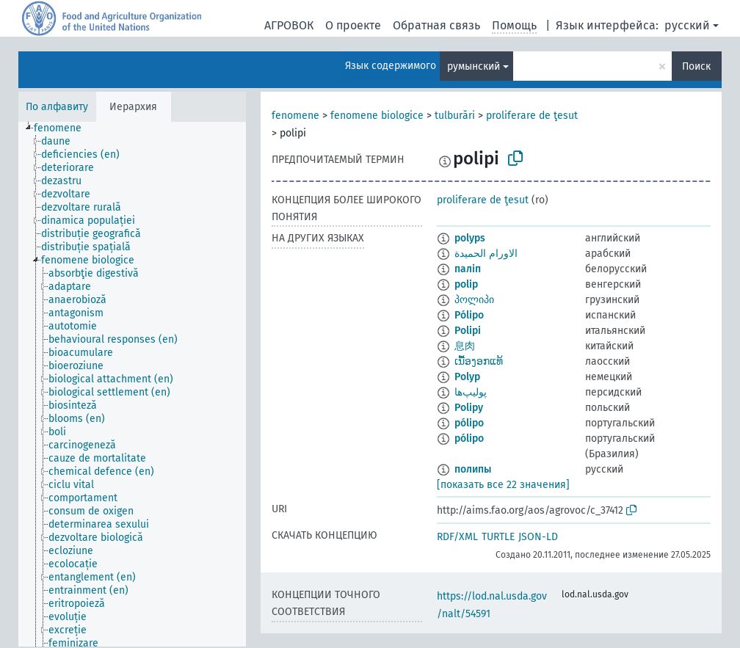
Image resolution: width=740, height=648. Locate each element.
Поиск (696, 66)
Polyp (467, 377)
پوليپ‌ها (470, 392)
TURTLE (498, 537)
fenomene (295, 115)
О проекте (353, 25)
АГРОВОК (288, 25)
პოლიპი (474, 300)
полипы (472, 469)
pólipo (469, 423)
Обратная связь (436, 25)
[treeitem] (64, 128)
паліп (467, 269)
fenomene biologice (377, 115)
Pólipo (469, 315)
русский (687, 25)
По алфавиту (57, 107)
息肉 (464, 346)
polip (466, 284)
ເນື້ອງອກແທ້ (478, 361)
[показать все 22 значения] (503, 484)
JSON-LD (538, 537)
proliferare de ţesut (532, 115)
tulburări (455, 115)
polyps (469, 238)
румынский (473, 66)
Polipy (468, 407)
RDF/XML (457, 537)
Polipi (467, 330)
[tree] (132, 384)
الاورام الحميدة (486, 253)
